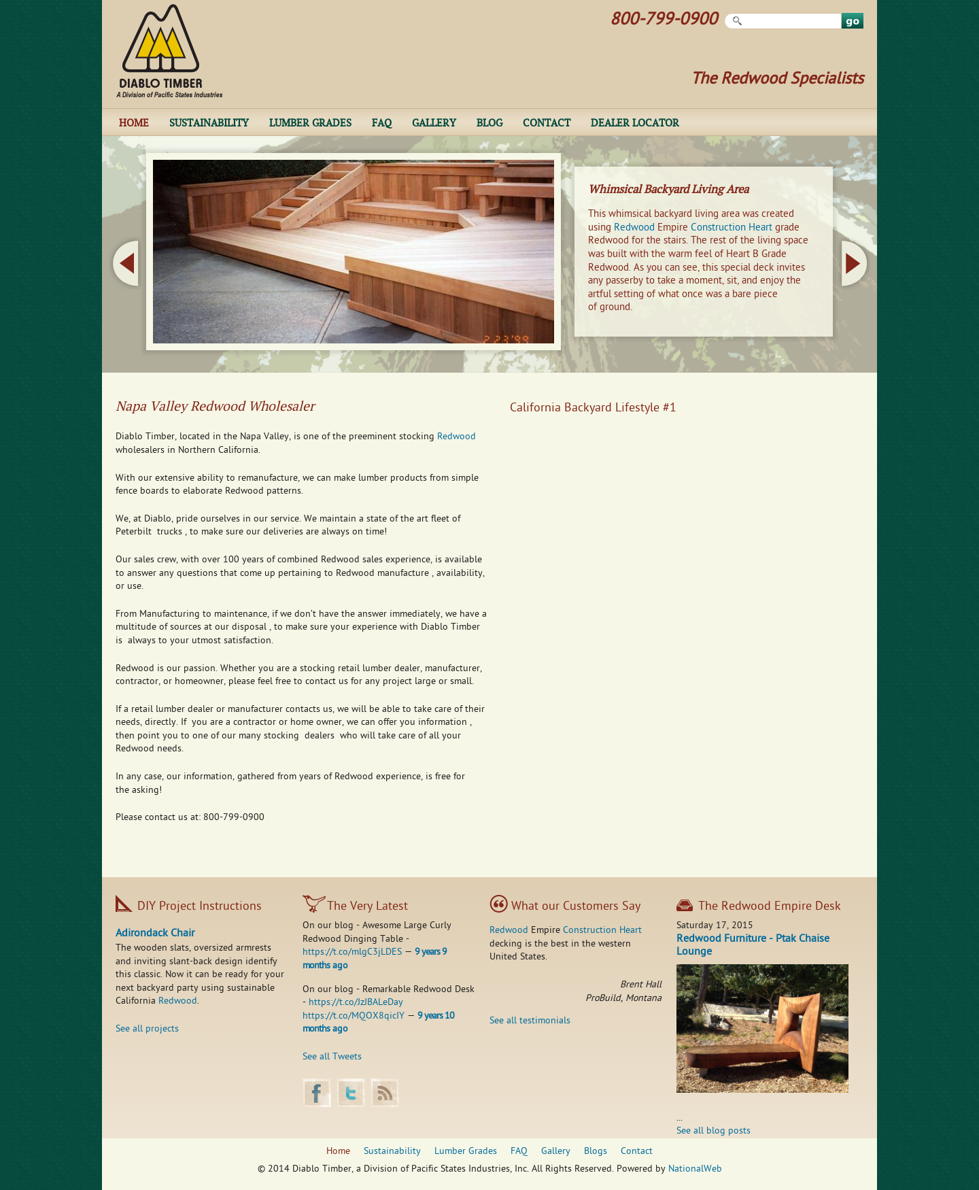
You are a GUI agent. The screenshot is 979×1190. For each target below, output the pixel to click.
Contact (546, 122)
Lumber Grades (310, 122)
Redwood (634, 228)
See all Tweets (332, 1057)
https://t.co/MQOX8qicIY (354, 1016)
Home (134, 122)
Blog (489, 122)
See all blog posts (713, 1131)
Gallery (434, 122)
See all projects (147, 1029)
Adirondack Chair (155, 934)
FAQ (382, 122)
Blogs (595, 1151)
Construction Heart (731, 228)
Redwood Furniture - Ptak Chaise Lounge (752, 946)
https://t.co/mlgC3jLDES (352, 952)
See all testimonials (530, 1021)
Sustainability (209, 122)
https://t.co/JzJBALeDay (356, 1002)
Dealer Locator (635, 122)
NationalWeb (695, 1169)
